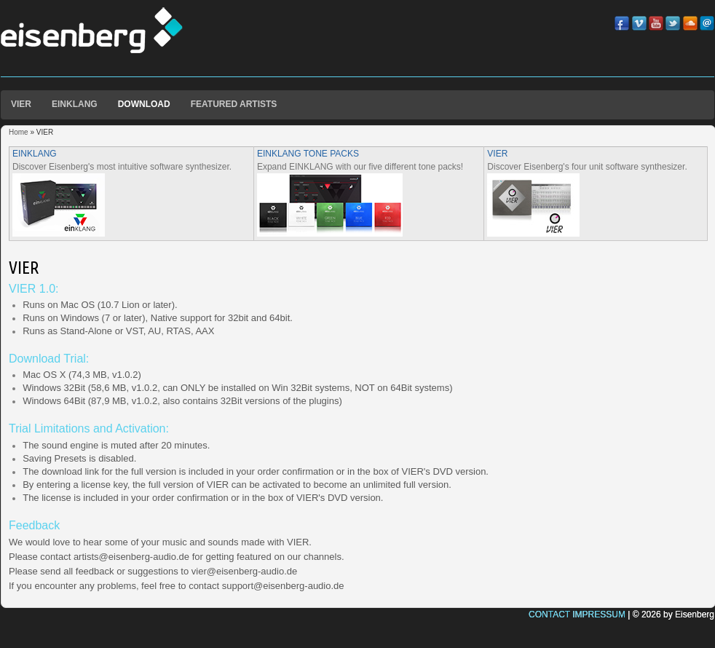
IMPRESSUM (598, 614)
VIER (21, 104)
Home (18, 132)
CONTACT (549, 614)
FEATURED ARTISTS (234, 104)
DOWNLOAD (144, 104)
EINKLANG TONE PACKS (308, 154)
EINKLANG (75, 104)
